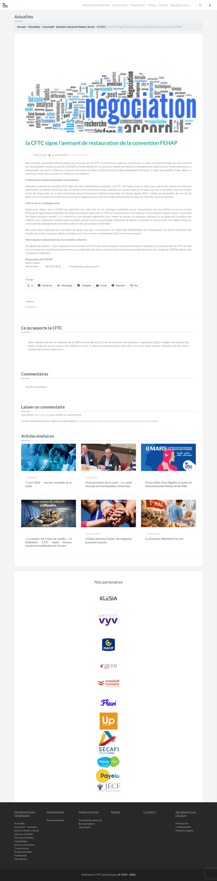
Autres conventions (24, 844)
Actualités (34, 26)
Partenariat (20, 855)
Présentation (88, 812)
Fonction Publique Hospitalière (24, 839)
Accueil (21, 26)
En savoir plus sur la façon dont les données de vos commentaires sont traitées (117, 421)
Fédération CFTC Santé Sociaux (100, 874)
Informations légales (185, 814)
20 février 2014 (40, 155)
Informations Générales (24, 814)
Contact (149, 812)
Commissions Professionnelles (23, 850)
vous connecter (41, 414)
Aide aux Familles (23, 834)
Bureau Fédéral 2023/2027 (87, 825)
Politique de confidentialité (183, 825)
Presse (115, 812)
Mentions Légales (184, 830)
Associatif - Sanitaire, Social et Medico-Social (68, 26)
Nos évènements (55, 820)
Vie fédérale (20, 858)
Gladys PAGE (61, 155)
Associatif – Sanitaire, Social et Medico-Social (26, 828)
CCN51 (101, 26)
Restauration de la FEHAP (39, 259)
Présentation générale (90, 820)
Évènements (55, 812)
